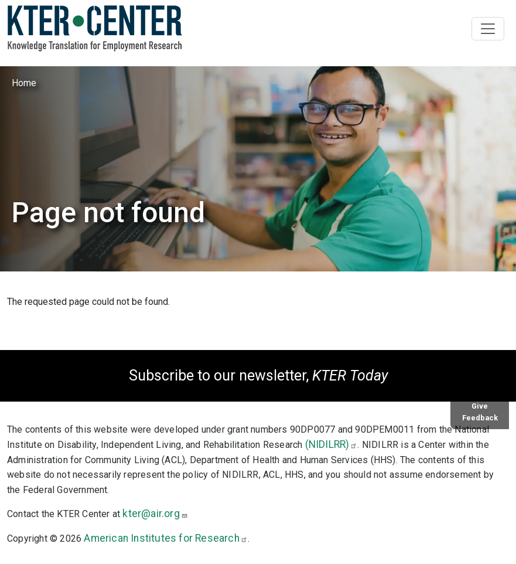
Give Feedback (480, 412)
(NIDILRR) (331, 444)
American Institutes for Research (165, 538)
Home (24, 83)
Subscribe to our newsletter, (258, 375)
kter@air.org (154, 513)
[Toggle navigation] (487, 28)
